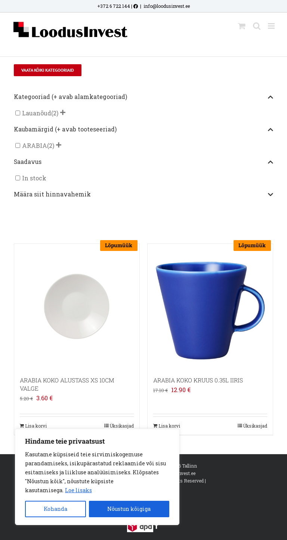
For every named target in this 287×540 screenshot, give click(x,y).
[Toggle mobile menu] (272, 26)
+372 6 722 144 (113, 6)
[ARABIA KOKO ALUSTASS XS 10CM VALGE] (76, 306)
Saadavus (143, 162)
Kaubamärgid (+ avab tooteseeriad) (143, 129)
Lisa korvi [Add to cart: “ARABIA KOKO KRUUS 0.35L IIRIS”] (169, 426)
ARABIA (34, 145)
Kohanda (55, 508)
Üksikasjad (121, 426)
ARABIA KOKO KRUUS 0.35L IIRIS (198, 380)
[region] (97, 477)
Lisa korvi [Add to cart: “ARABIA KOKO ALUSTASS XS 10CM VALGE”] (36, 426)
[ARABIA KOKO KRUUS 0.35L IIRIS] (210, 306)
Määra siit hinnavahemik (143, 194)
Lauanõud (36, 113)
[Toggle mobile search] (256, 26)
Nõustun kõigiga (129, 508)
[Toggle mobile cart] (242, 26)
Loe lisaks (78, 490)
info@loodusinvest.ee (167, 6)
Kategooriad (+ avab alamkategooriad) (143, 97)
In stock (34, 178)
